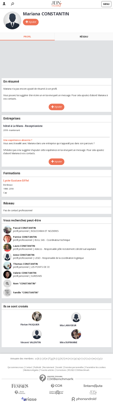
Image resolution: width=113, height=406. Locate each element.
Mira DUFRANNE (68, 342)
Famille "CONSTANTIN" (26, 292)
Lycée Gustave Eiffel (16, 180)
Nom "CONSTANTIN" (24, 283)
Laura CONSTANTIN (24, 245)
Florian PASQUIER (29, 324)
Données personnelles (74, 367)
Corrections (61, 370)
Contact (28, 367)
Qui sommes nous (15, 367)
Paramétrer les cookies (95, 367)
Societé (59, 367)
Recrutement (48, 367)
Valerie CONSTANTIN (24, 272)
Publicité (37, 367)
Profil (27, 36)
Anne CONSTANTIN (23, 254)
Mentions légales (31, 370)
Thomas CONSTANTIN (25, 263)
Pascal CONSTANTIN (24, 227)
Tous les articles (47, 370)
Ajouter (32, 21)
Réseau (84, 36)
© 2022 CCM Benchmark (78, 370)
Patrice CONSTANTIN (25, 236)
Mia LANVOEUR (68, 325)
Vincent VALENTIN (30, 342)
